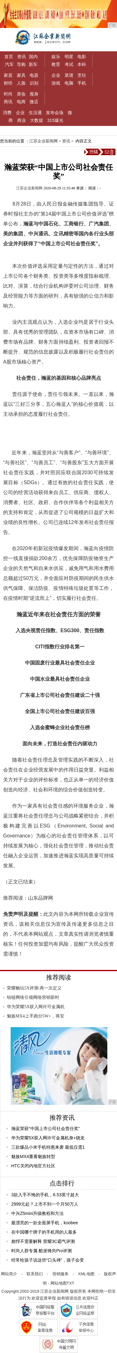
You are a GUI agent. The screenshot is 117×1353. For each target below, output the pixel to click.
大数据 (36, 120)
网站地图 (59, 1283)
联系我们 (35, 1274)
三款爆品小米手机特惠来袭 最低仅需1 (48, 1147)
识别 (34, 83)
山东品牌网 (40, 898)
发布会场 (54, 112)
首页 (8, 56)
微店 (34, 101)
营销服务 (60, 1274)
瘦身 (34, 93)
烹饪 (81, 75)
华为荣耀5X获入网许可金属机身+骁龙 (48, 1137)
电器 (34, 75)
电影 (81, 56)
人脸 (21, 83)
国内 (33, 56)
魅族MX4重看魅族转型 (33, 1156)
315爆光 (55, 120)
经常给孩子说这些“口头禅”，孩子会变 (47, 1260)
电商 (21, 101)
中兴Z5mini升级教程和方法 (37, 1213)
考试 (69, 64)
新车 (33, 64)
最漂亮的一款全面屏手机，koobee (44, 1222)
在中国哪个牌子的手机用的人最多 (44, 1232)
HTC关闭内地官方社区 (33, 1165)
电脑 (69, 83)
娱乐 (55, 56)
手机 (81, 83)
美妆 (21, 93)
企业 (55, 75)
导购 (21, 64)
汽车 (9, 64)
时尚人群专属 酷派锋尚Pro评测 (41, 1250)
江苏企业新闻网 (43, 141)
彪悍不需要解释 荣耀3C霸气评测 (43, 1241)
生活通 (35, 112)
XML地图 (86, 1274)
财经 (8, 83)
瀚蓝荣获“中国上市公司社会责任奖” (45, 1128)
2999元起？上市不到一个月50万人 (44, 1204)
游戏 (55, 83)
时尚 (8, 93)
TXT (71, 1283)
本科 (81, 64)
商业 (21, 120)
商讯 (8, 101)
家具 (21, 75)
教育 (55, 64)
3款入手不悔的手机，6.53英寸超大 (45, 1194)
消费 (7, 112)
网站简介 (9, 1274)
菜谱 (69, 75)
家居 (8, 75)
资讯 (21, 56)
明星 (69, 56)
